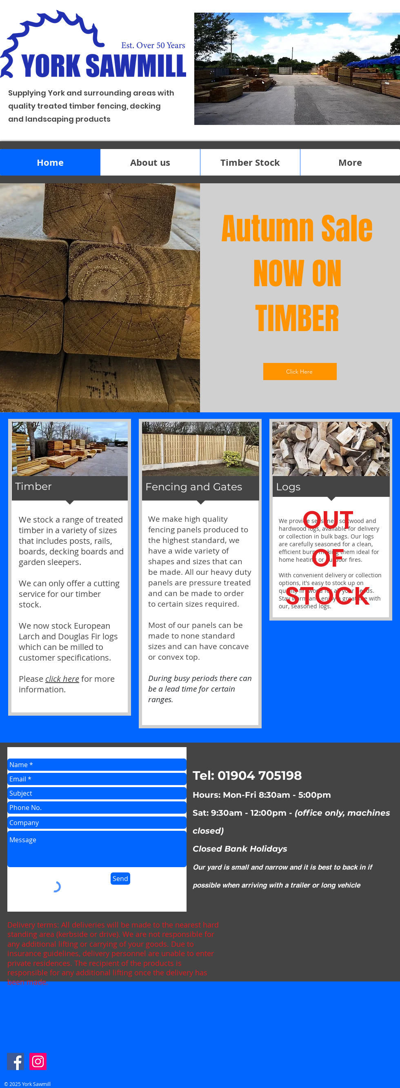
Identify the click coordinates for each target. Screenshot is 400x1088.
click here (62, 678)
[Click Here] (300, 371)
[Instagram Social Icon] (38, 1061)
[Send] (120, 878)
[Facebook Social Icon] (15, 1061)
